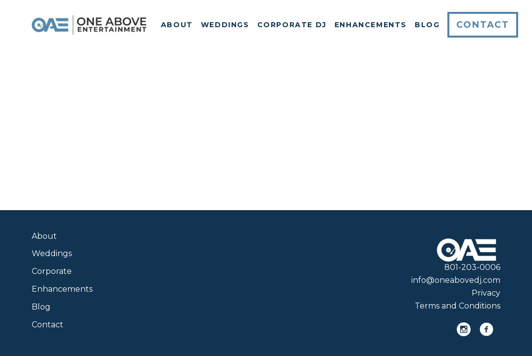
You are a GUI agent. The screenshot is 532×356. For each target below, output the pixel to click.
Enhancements (371, 24)
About (177, 24)
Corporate (52, 271)
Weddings (225, 24)
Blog (427, 24)
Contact (482, 24)
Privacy (486, 293)
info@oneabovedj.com (455, 280)
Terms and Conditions (457, 306)
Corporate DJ (292, 24)
